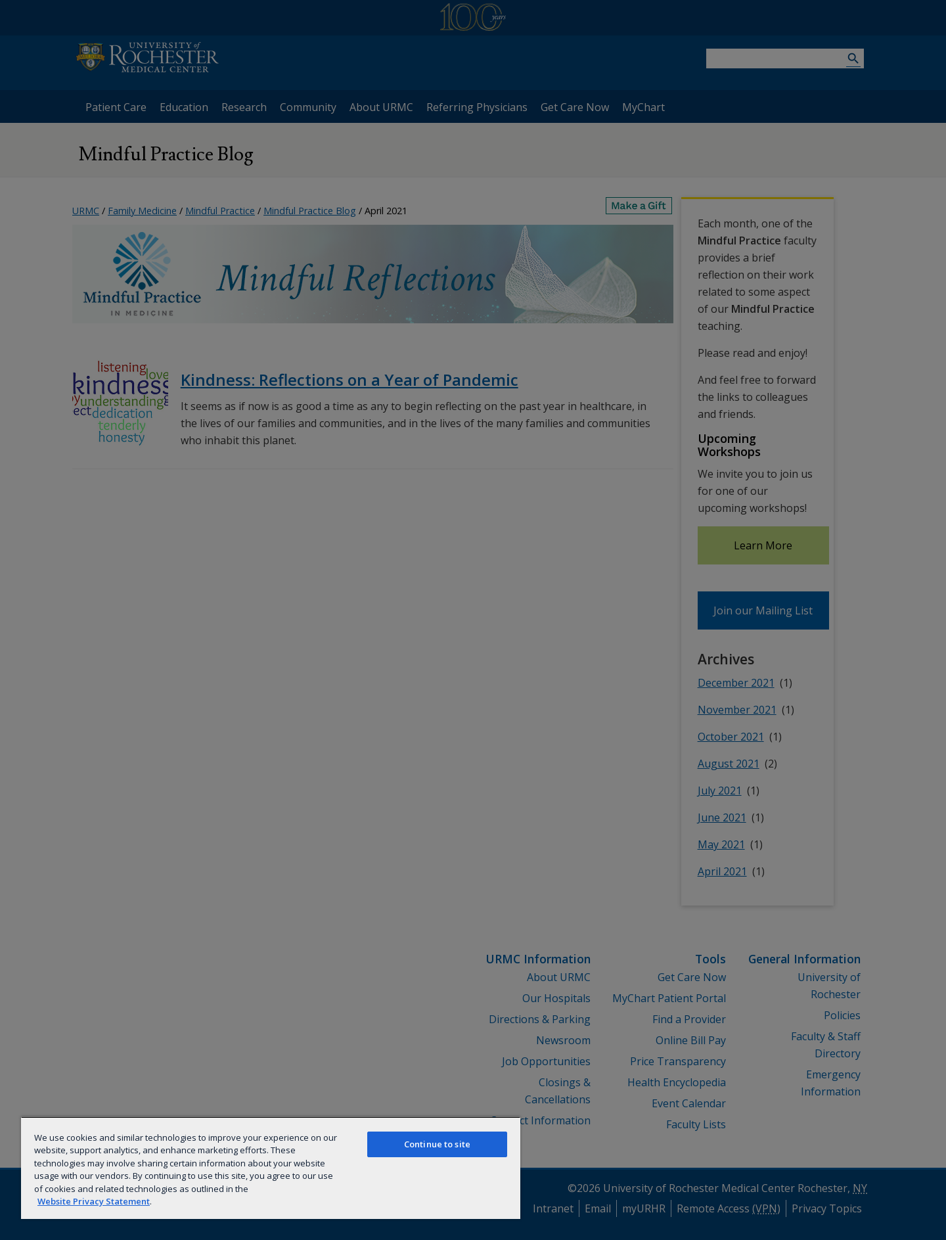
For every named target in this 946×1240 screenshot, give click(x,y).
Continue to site (437, 1144)
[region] (270, 1167)
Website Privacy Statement (93, 1201)
